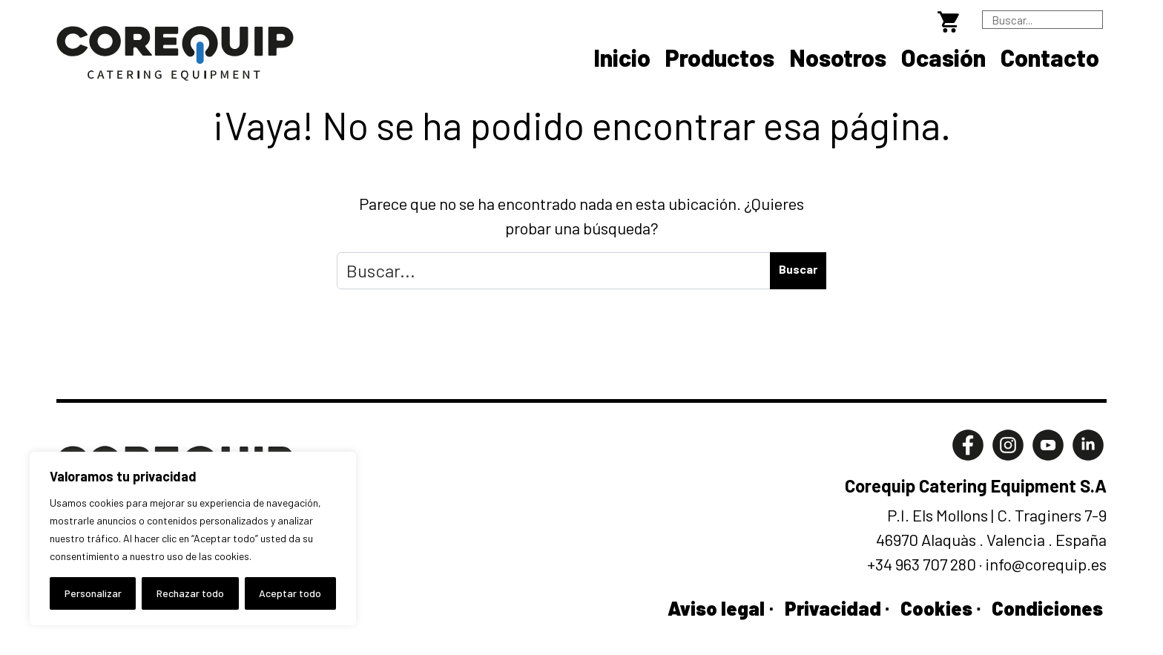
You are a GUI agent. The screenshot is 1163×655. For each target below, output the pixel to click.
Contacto (1050, 57)
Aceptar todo (290, 593)
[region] (193, 538)
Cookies (936, 607)
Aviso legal (716, 607)
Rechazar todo (190, 593)
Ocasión (943, 57)
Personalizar (93, 593)
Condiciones (1047, 607)
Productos (719, 57)
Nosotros (837, 57)
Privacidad (833, 607)
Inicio (621, 57)
